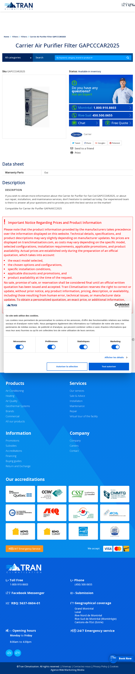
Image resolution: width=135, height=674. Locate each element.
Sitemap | (67, 666)
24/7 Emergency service (92, 630)
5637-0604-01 (23, 603)
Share (87, 143)
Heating (10, 395)
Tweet (76, 143)
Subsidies (11, 445)
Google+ (100, 143)
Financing (11, 456)
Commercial (12, 416)
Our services (77, 390)
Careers (74, 445)
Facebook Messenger (25, 593)
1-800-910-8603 (19, 584)
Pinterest (115, 143)
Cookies (114, 666)
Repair (73, 411)
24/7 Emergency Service (24, 548)
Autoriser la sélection (67, 366)
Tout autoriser (109, 366)
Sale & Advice (77, 395)
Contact (74, 450)
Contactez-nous (82, 666)
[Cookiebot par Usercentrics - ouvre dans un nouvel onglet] (116, 305)
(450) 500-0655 (83, 584)
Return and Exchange (18, 466)
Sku (4, 71)
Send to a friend (84, 148)
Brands (10, 411)
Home (6, 37)
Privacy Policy (100, 666)
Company (75, 440)
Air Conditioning (15, 390)
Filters (15, 37)
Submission (82, 593)
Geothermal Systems (18, 406)
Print (78, 152)
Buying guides (14, 461)
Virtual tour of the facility (84, 416)
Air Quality (11, 401)
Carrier (88, 134)
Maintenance (77, 406)
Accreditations (14, 450)
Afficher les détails (114, 357)
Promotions (12, 440)
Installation (76, 401)
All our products (15, 421)
